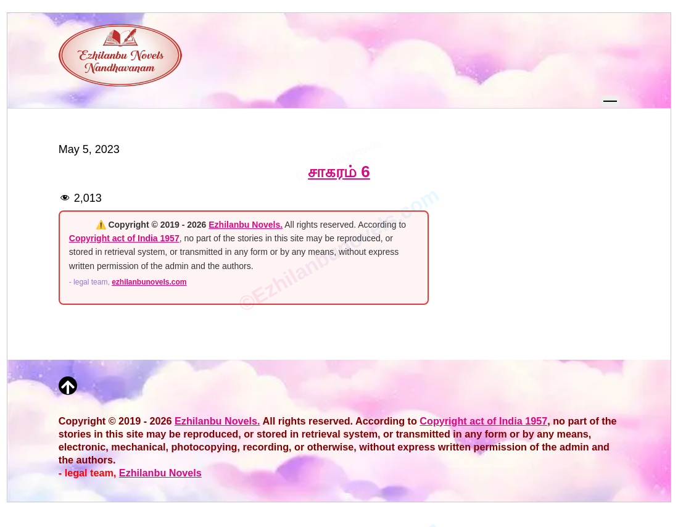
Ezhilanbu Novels (160, 472)
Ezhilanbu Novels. (246, 225)
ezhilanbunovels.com (149, 282)
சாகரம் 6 (339, 171)
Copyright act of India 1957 (124, 238)
